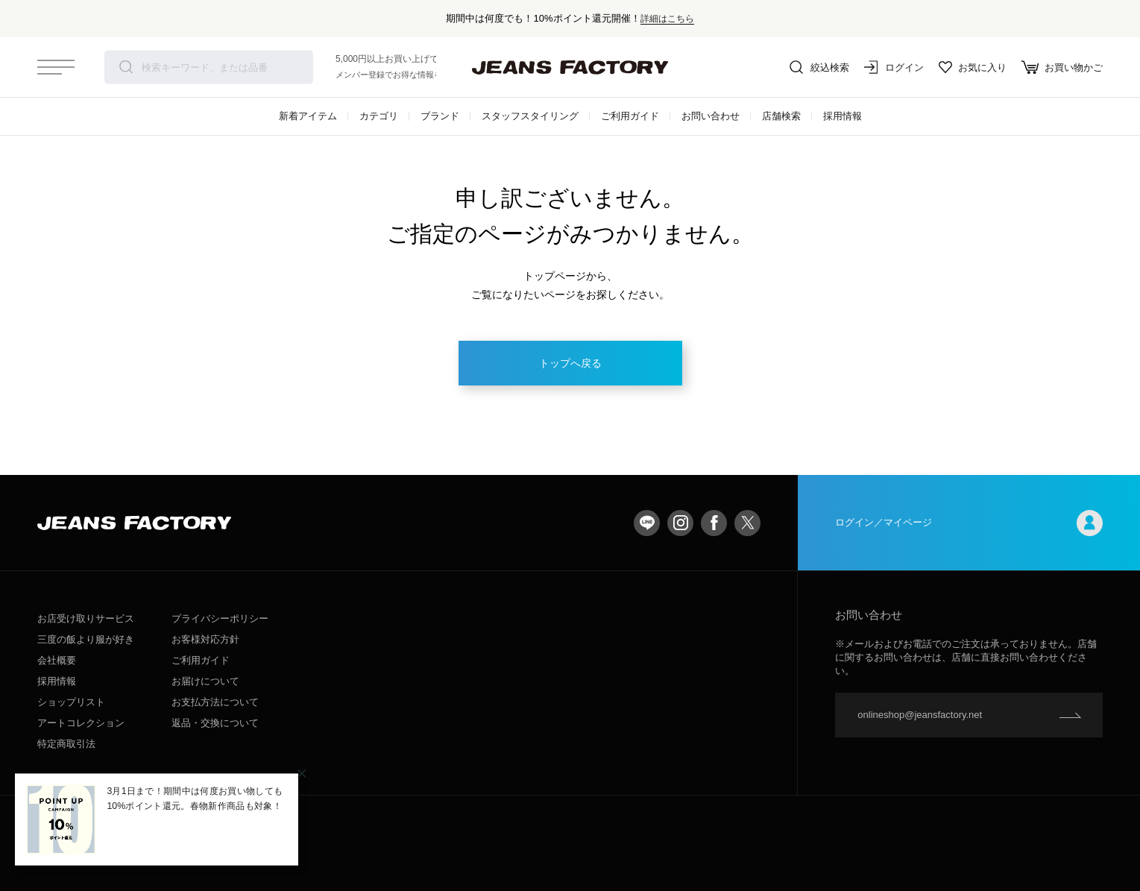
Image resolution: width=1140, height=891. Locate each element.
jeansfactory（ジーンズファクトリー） (570, 67)
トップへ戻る (570, 363)
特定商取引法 (66, 743)
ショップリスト (71, 702)
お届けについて (205, 681)
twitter (747, 523)
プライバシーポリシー (219, 618)
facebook (714, 523)
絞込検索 (819, 67)
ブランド (440, 116)
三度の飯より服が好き (85, 639)
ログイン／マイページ (969, 523)
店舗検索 (781, 116)
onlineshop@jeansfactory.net (919, 714)
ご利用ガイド (630, 116)
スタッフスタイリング (530, 116)
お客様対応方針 (205, 639)
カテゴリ (378, 116)
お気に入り (973, 67)
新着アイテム (308, 116)
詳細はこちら (667, 18)
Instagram (680, 523)
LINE (647, 523)
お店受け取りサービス (85, 618)
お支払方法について (215, 702)
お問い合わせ (710, 116)
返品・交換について (215, 722)
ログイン (894, 67)
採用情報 (842, 116)
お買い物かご (1062, 67)
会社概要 (56, 660)
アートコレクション (81, 722)
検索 (126, 67)
